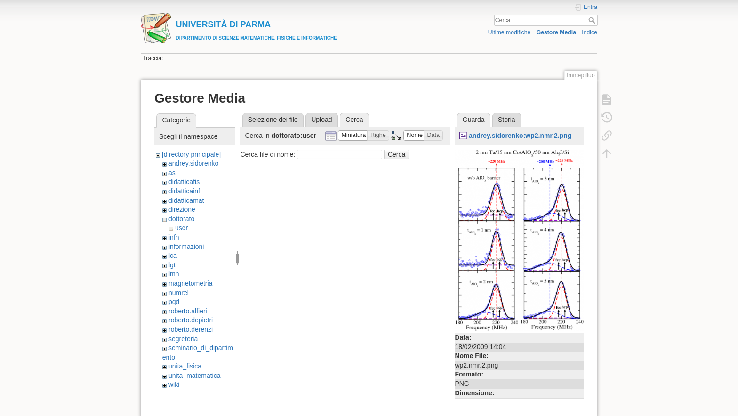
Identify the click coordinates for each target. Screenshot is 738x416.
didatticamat (186, 200)
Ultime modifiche (509, 32)
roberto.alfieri (187, 311)
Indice (589, 32)
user (181, 228)
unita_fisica (184, 366)
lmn (173, 274)
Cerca (592, 20)
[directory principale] (191, 154)
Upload (321, 119)
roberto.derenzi (190, 329)
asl (172, 172)
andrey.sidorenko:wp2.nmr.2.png (520, 135)
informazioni (186, 246)
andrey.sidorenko (193, 163)
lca (172, 255)
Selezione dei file (273, 119)
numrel (178, 292)
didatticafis (184, 181)
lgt (172, 265)
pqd (173, 301)
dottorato (181, 219)
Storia (506, 119)
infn (173, 237)
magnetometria (190, 283)
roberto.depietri (190, 320)
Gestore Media (556, 32)
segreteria (183, 339)
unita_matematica (194, 375)
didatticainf (184, 191)
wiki (173, 384)
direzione (181, 209)
